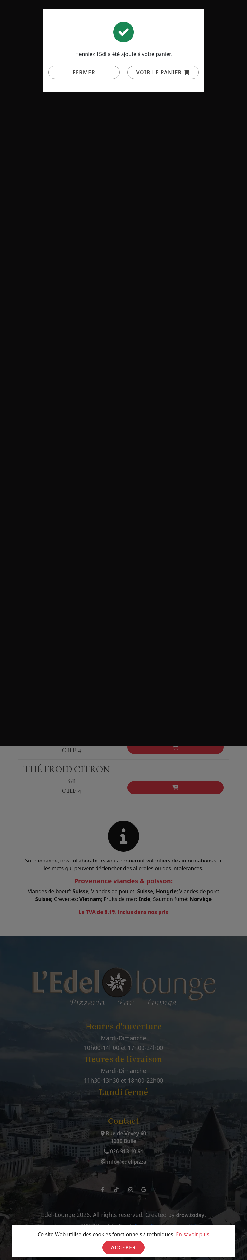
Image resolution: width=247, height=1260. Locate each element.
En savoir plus (192, 1234)
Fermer (84, 72)
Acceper (123, 1247)
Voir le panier (163, 72)
